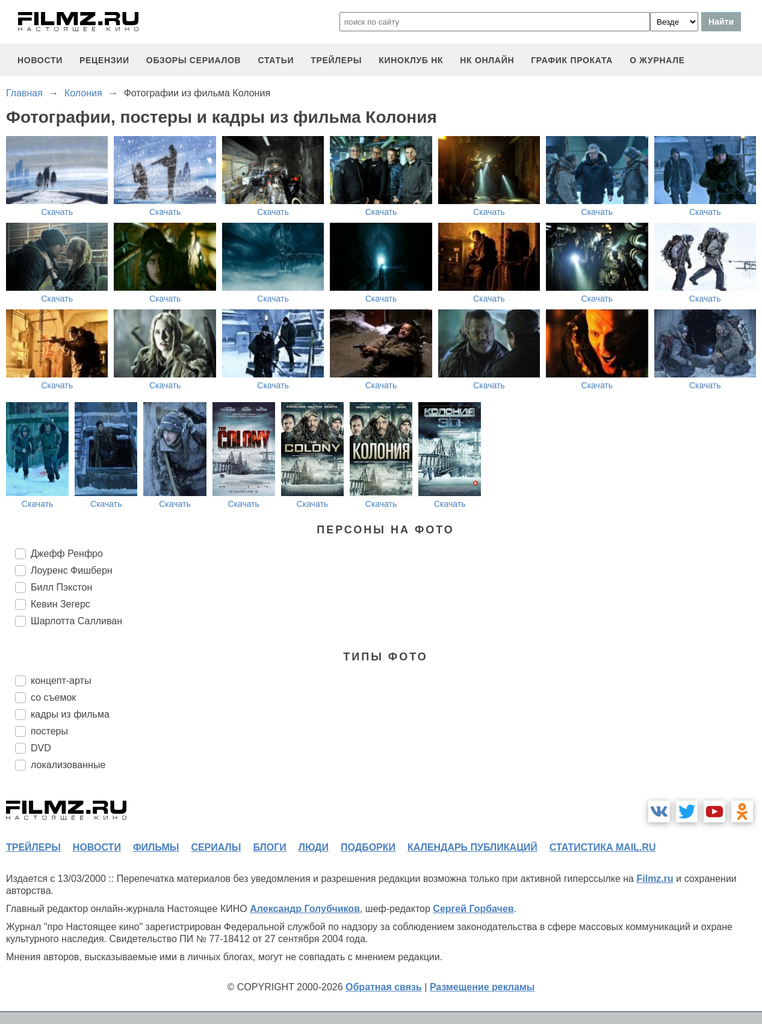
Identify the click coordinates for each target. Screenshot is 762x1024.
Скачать (57, 212)
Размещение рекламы (482, 987)
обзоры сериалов (193, 60)
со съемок (53, 697)
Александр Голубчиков (305, 909)
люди (314, 847)
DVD (41, 748)
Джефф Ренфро (67, 553)
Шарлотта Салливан (76, 621)
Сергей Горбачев (473, 909)
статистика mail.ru (603, 847)
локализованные (68, 765)
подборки (368, 847)
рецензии (104, 60)
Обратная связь (383, 987)
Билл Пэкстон (61, 587)
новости (40, 60)
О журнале (657, 60)
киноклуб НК (411, 60)
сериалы (216, 847)
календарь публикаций (472, 847)
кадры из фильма (70, 714)
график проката (572, 60)
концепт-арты (61, 680)
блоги (269, 847)
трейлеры (336, 60)
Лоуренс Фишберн (72, 570)
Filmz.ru (654, 879)
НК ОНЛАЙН (487, 60)
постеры (49, 731)
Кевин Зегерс (60, 604)
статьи (276, 60)
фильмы (156, 847)
